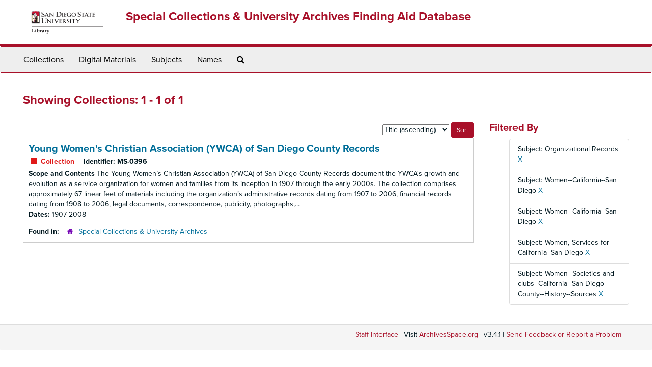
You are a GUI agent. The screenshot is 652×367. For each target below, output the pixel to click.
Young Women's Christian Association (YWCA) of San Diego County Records (204, 149)
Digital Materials (107, 60)
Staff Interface (376, 334)
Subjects (166, 60)
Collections (43, 60)
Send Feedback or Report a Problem (563, 334)
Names (209, 60)
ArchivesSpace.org (448, 334)
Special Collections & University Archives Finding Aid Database (298, 16)
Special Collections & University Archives (142, 231)
